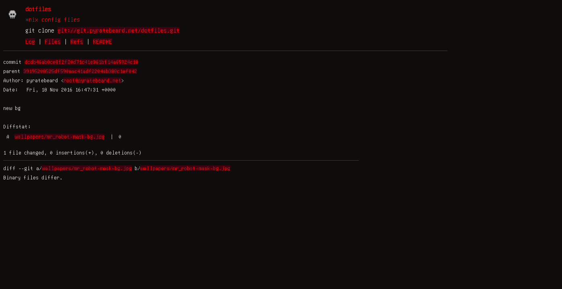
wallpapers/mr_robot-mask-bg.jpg (59, 136)
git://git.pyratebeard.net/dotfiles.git (118, 30)
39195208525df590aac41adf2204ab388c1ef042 (80, 71)
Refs (76, 41)
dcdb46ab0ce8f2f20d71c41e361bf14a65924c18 (81, 62)
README (102, 41)
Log (30, 41)
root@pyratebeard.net (92, 80)
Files (53, 41)
